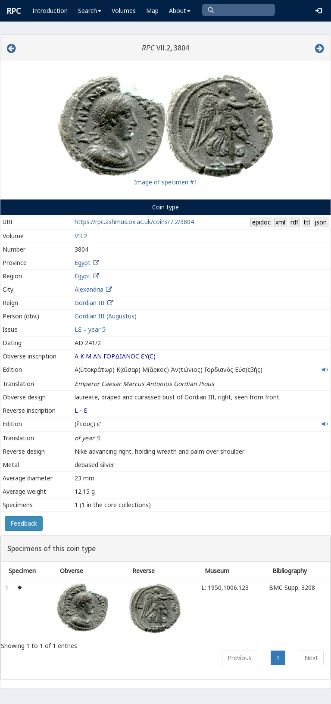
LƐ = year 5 (90, 329)
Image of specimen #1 (165, 182)
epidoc (261, 222)
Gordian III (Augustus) (106, 316)
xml (280, 222)
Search (89, 10)
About (179, 10)
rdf (294, 222)
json (321, 222)
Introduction (50, 10)
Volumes (124, 10)
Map (152, 10)
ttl (306, 222)
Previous (240, 658)
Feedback (23, 523)
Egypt (83, 263)
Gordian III (90, 303)
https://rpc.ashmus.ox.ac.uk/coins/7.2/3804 (134, 222)
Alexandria (89, 289)
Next (311, 658)
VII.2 (81, 236)
